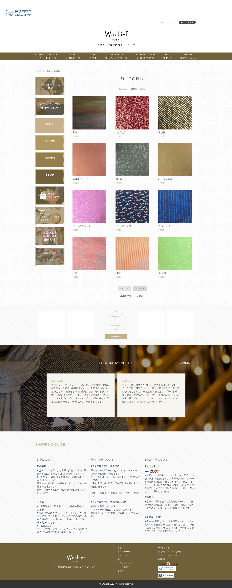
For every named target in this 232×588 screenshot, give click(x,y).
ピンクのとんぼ (123, 226)
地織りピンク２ (80, 179)
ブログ (167, 57)
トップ (38, 71)
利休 (118, 273)
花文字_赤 (121, 132)
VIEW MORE (184, 363)
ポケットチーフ (47, 57)
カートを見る (163, 548)
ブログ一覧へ (116, 336)
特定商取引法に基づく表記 (169, 551)
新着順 (142, 89)
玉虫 (74, 132)
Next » (140, 288)
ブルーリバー (165, 226)
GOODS (50, 158)
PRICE (50, 175)
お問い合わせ (188, 57)
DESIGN (50, 141)
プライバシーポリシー (167, 555)
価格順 (134, 89)
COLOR (50, 124)
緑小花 (161, 132)
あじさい (162, 273)
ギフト (93, 57)
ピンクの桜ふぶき (81, 226)
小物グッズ (73, 57)
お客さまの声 (145, 57)
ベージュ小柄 (165, 179)
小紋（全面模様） (54, 71)
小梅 (74, 273)
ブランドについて (116, 57)
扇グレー (120, 179)
